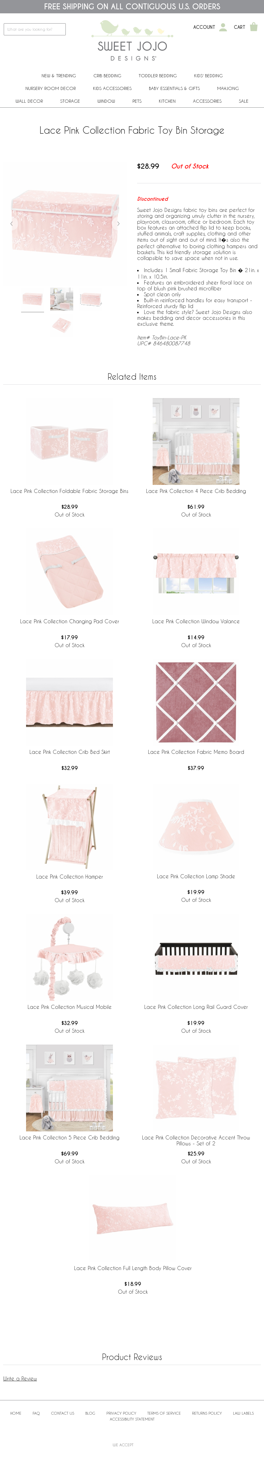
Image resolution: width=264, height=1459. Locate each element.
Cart (239, 27)
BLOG (90, 1413)
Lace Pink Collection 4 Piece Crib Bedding (196, 491)
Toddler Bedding (158, 75)
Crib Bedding (107, 75)
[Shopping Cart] (253, 27)
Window (106, 101)
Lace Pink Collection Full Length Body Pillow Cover (133, 1268)
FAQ (36, 1413)
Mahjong (228, 88)
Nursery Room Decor (50, 88)
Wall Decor (29, 101)
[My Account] (223, 27)
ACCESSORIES (207, 101)
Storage (70, 101)
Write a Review (20, 1378)
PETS (136, 101)
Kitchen (167, 101)
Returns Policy (207, 1413)
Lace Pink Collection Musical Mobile (70, 1007)
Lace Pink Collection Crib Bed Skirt (69, 752)
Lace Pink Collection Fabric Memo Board (196, 752)
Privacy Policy (121, 1413)
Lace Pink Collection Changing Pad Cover (69, 621)
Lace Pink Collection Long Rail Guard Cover (196, 1007)
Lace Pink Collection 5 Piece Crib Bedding (69, 1137)
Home (15, 1413)
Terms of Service (164, 1413)
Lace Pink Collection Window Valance (196, 621)
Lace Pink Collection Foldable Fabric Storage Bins (69, 491)
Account (204, 27)
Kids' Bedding (208, 75)
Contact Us (62, 1413)
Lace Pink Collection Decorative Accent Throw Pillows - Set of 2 (196, 1140)
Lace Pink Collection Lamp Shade (196, 876)
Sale (243, 101)
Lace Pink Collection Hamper (69, 876)
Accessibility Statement (132, 1419)
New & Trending (59, 75)
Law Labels (243, 1413)
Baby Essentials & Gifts (174, 88)
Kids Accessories (112, 88)
